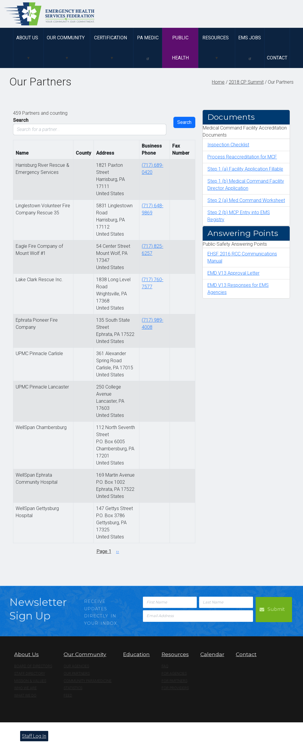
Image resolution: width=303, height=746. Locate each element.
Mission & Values (30, 681)
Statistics (73, 688)
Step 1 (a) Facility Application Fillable (245, 169)
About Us (27, 38)
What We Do (25, 695)
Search (20, 120)
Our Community (66, 38)
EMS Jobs (249, 47)
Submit (276, 609)
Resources (215, 38)
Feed (68, 695)
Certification (110, 38)
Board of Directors (33, 666)
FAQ (165, 666)
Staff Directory (29, 673)
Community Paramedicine (88, 681)
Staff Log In (34, 736)
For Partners (174, 681)
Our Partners (77, 673)
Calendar (212, 654)
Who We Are (25, 688)
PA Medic (148, 47)
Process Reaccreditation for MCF (242, 157)
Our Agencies (76, 666)
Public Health (180, 48)
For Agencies (174, 673)
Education (136, 654)
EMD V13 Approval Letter (233, 273)
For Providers (175, 688)
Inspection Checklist (228, 145)
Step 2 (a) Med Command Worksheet (246, 200)
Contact (277, 58)
